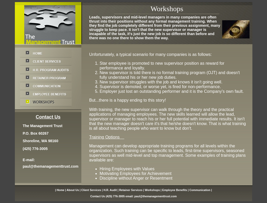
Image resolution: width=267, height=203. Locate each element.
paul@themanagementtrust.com (50, 166)
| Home (59, 190)
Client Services (91, 190)
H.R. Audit (110, 190)
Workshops (152, 190)
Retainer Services (130, 190)
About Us (72, 190)
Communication (199, 190)
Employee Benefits (174, 190)
